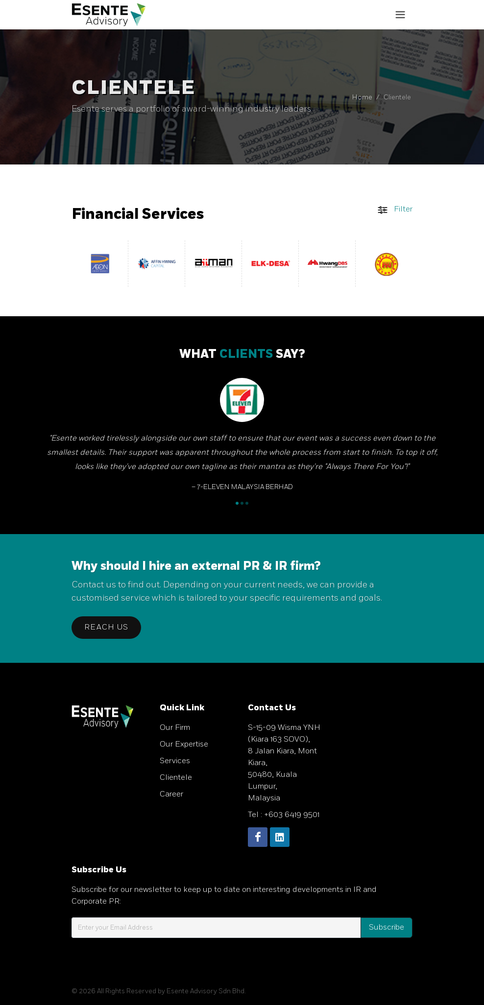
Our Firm (175, 727)
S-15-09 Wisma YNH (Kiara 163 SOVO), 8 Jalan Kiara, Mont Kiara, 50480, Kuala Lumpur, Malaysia (284, 763)
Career (171, 794)
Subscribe (386, 927)
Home (362, 97)
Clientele (176, 777)
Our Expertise (184, 744)
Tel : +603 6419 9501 (283, 814)
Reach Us (106, 627)
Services (175, 761)
